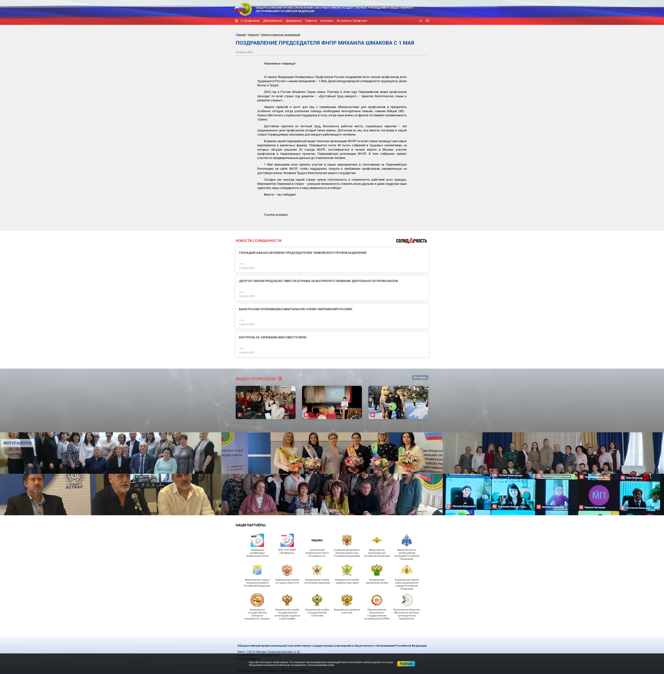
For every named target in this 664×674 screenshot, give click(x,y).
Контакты (327, 20)
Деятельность (273, 20)
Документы (294, 20)
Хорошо (406, 664)
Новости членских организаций (280, 34)
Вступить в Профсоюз (352, 20)
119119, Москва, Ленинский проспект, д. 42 (273, 651)
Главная (241, 34)
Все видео (420, 377)
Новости (311, 20)
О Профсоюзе (250, 20)
